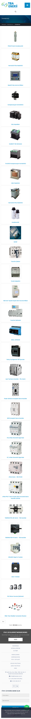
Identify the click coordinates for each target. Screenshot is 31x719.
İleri (3, 621)
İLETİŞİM (15, 651)
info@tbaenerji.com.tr (15, 676)
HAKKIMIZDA (15, 646)
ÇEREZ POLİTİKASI (15, 666)
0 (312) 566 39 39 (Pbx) (15, 679)
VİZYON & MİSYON (15, 648)
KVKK (15, 668)
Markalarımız (10, 24)
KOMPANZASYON (15, 657)
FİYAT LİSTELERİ (15, 659)
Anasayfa (4, 24)
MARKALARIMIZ (15, 654)
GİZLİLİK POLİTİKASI (15, 663)
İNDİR (15, 639)
